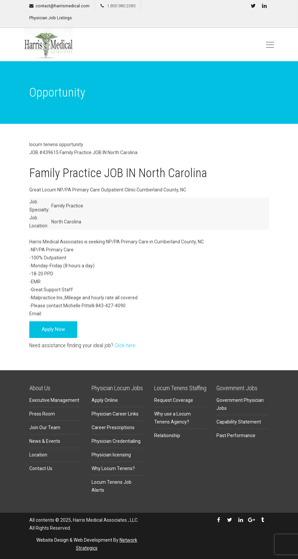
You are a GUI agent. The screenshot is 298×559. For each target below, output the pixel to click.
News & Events (44, 441)
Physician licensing (111, 454)
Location (38, 454)
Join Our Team (44, 427)
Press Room (42, 414)
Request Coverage (173, 400)
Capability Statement (238, 421)
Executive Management (54, 400)
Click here (125, 345)
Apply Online (105, 400)
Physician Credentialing (116, 441)
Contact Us (40, 468)
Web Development (93, 540)
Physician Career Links (115, 414)
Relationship (167, 435)
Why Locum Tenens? (113, 468)
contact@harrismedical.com (63, 5)
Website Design (52, 540)
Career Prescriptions (113, 427)
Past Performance (235, 435)
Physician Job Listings (50, 17)
